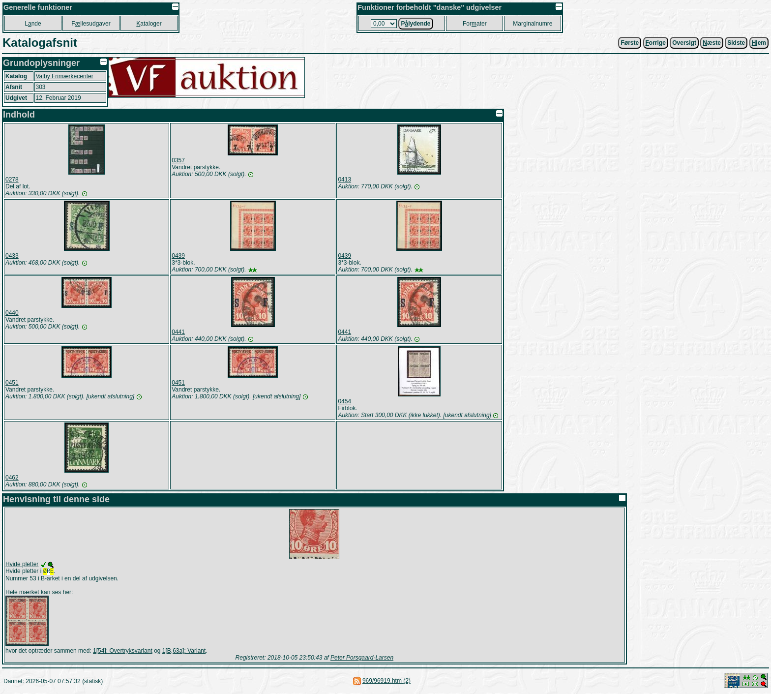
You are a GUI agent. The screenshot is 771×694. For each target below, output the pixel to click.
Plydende (415, 23)
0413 (344, 179)
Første (630, 42)
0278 (12, 179)
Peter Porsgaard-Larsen (361, 658)
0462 (12, 477)
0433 (12, 255)
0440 (12, 312)
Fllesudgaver (90, 23)
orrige (656, 42)
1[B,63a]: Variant (184, 651)
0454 (344, 401)
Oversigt (684, 42)
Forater (475, 23)
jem (759, 42)
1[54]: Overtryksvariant (122, 651)
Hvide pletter (21, 564)
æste (712, 42)
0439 (178, 255)
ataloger (148, 23)
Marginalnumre (532, 23)
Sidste (736, 42)
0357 (178, 160)
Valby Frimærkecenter (64, 76)
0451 (12, 382)
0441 (178, 332)
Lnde (33, 23)
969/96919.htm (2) (386, 681)
